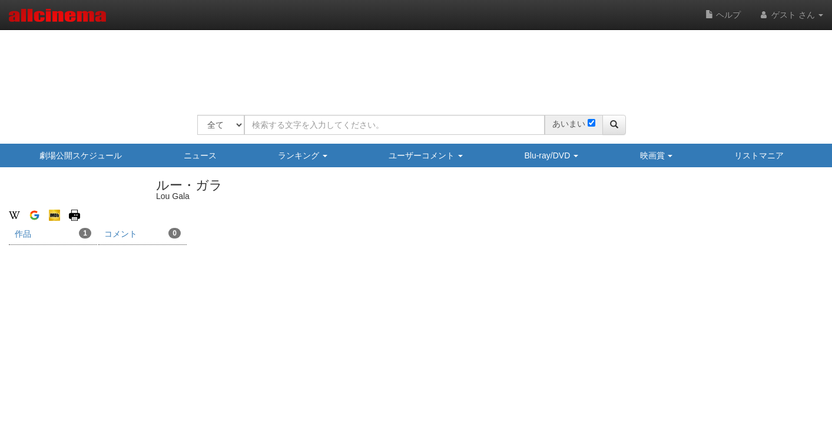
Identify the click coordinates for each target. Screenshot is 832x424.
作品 (53, 233)
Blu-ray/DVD (551, 155)
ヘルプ (723, 14)
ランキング (302, 155)
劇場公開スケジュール (80, 155)
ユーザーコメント (426, 155)
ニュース (200, 155)
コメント (142, 233)
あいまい (568, 124)
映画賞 (656, 155)
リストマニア (759, 155)
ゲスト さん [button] (790, 14)
